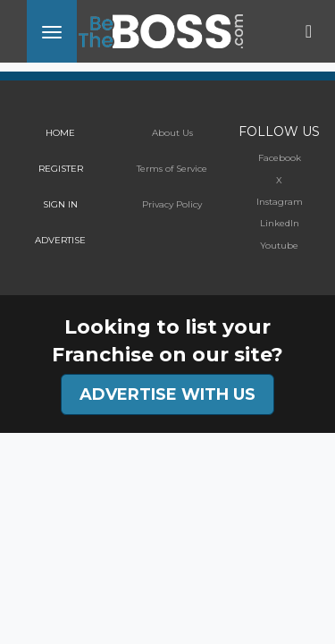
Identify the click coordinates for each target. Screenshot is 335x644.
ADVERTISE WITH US (167, 394)
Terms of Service (172, 168)
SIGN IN (60, 204)
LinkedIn (279, 223)
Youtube (279, 245)
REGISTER (60, 168)
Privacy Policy (172, 204)
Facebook (279, 158)
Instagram (279, 202)
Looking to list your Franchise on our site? (167, 341)
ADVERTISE (60, 240)
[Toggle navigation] (52, 31)
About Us (172, 133)
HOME (60, 133)
